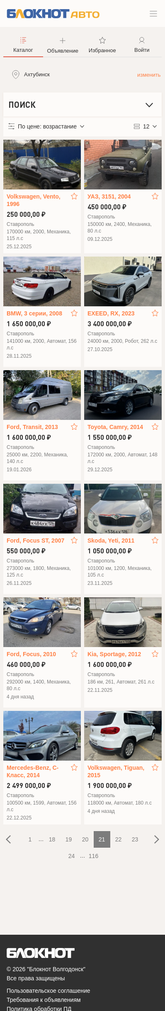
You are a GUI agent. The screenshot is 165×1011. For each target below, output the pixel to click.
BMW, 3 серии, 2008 (34, 313)
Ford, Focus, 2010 (31, 654)
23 (135, 839)
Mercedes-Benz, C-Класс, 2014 (32, 771)
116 (93, 856)
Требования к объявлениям (44, 999)
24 (71, 856)
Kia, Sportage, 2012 (114, 654)
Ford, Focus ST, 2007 (35, 540)
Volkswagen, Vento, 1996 (34, 200)
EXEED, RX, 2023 (111, 313)
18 (52, 839)
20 (85, 839)
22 (118, 839)
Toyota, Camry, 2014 (115, 427)
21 (102, 839)
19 (69, 839)
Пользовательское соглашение (48, 990)
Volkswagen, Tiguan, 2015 (115, 771)
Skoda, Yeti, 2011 (110, 540)
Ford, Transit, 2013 (32, 427)
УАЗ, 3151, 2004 (109, 196)
